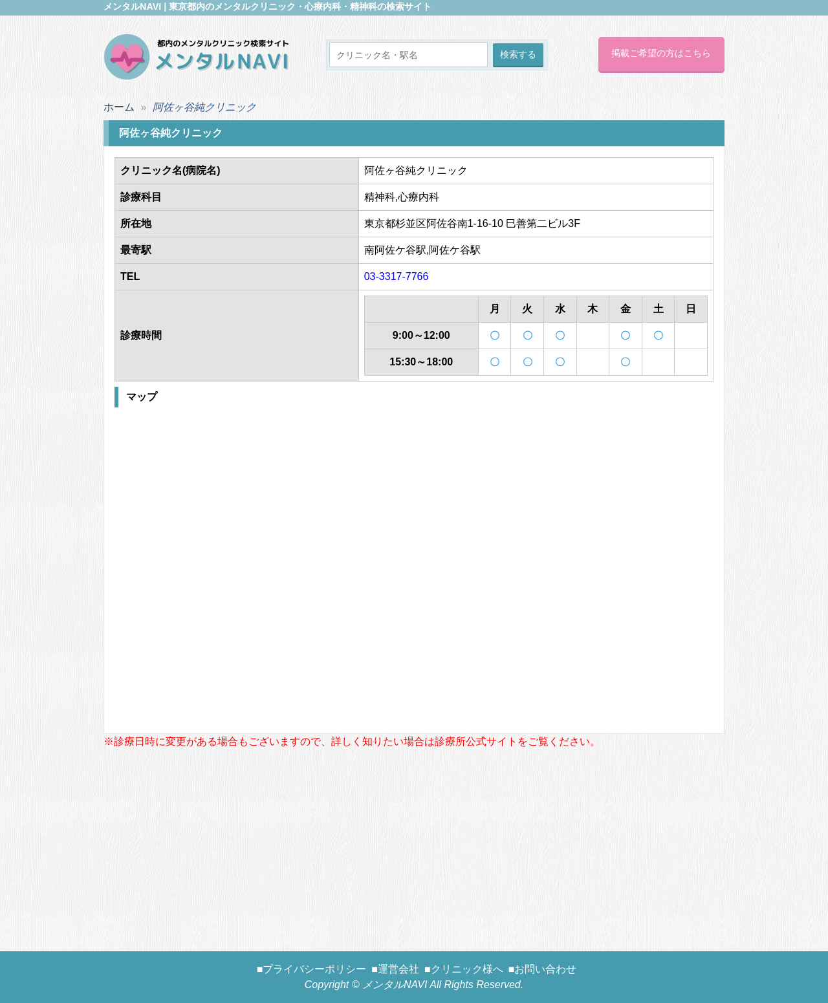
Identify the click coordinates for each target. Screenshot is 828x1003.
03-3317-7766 (396, 276)
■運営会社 (395, 969)
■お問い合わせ (542, 969)
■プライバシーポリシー (312, 969)
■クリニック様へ (463, 969)
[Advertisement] (414, 840)
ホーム (119, 107)
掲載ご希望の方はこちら (661, 53)
